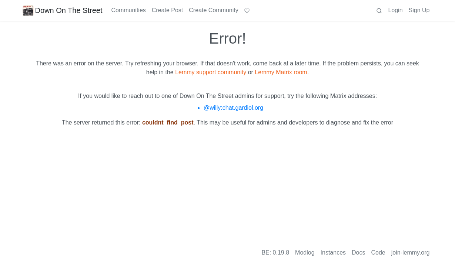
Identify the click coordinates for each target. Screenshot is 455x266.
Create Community (213, 10)
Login (395, 10)
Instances (333, 252)
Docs (358, 252)
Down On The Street (63, 10)
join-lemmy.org (410, 252)
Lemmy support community (210, 72)
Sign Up (419, 10)
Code (378, 252)
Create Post (167, 10)
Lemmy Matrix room (281, 72)
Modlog (304, 252)
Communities (128, 10)
